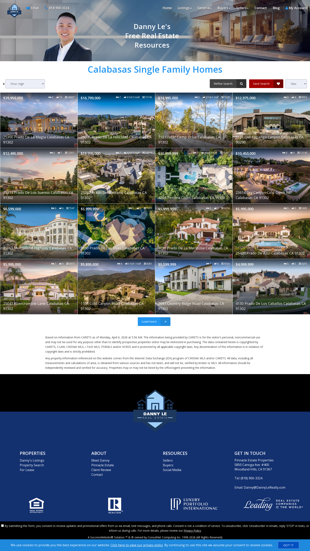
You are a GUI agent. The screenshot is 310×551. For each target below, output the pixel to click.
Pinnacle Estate (102, 465)
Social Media (172, 469)
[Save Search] (266, 83)
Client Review (101, 469)
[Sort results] (25, 83)
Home (167, 8)
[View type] (296, 83)
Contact (260, 8)
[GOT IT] (288, 545)
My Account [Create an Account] (296, 8)
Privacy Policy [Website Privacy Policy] (192, 530)
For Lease (27, 469)
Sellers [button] (242, 8)
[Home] (13, 8)
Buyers (168, 465)
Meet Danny (100, 460)
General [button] (205, 8)
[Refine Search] (228, 83)
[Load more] (154, 321)
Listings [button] (185, 8)
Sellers (168, 460)
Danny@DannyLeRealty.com (264, 487)
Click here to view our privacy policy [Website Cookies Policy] (137, 545)
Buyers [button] (224, 8)
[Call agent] (55, 8)
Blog (276, 8)
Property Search (32, 465)
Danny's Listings (32, 460)
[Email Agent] (34, 8)
